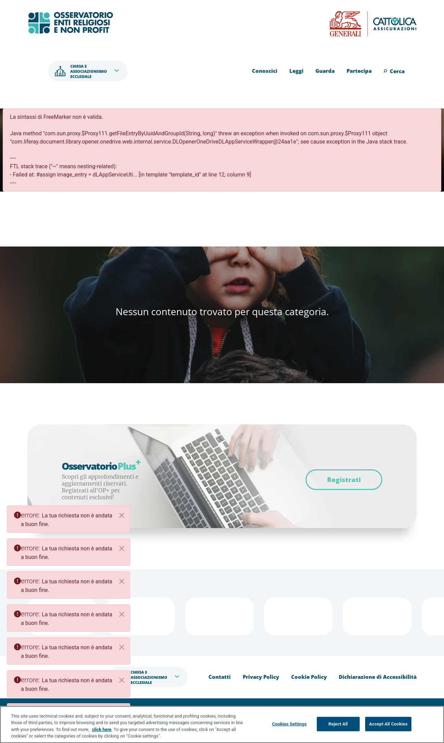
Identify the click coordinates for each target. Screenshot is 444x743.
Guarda (325, 70)
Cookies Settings (289, 724)
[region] (222, 724)
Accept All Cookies (388, 724)
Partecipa (359, 70)
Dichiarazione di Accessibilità (378, 676)
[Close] (121, 515)
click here (101, 729)
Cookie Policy (309, 676)
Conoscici (264, 70)
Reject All (338, 724)
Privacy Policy (261, 676)
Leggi (296, 70)
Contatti (219, 676)
